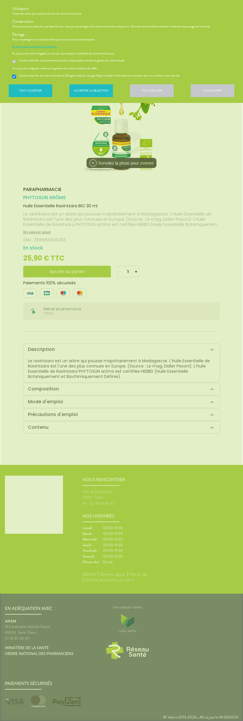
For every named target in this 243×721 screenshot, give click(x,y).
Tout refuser (152, 90)
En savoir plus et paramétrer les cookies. (34, 46)
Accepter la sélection (91, 90)
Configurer (212, 90)
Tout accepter (30, 90)
